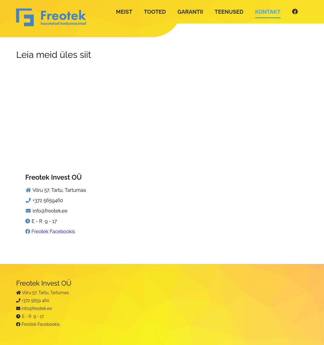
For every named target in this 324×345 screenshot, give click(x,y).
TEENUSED (229, 12)
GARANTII (190, 12)
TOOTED (155, 12)
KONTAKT (268, 12)
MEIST (124, 12)
